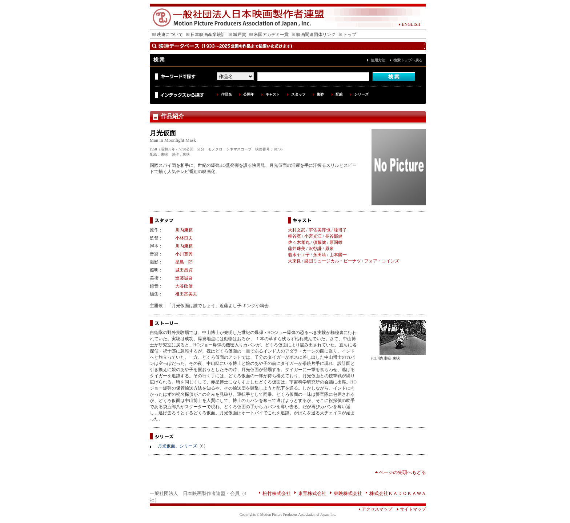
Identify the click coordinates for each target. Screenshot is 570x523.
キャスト (272, 94)
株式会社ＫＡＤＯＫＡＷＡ (397, 493)
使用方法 (378, 60)
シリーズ (361, 94)
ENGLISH (409, 24)
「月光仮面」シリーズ (175, 445)
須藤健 (319, 242)
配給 (339, 94)
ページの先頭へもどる (402, 472)
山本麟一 (338, 254)
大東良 (294, 260)
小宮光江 (313, 236)
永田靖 (319, 254)
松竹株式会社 (276, 493)
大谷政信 (184, 286)
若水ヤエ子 (299, 254)
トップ (347, 34)
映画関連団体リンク (314, 34)
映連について (167, 34)
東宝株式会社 (312, 493)
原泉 (329, 248)
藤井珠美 (296, 248)
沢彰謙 (315, 248)
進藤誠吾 (184, 278)
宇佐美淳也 (319, 230)
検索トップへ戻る (407, 60)
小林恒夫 (184, 238)
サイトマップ (409, 509)
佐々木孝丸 (299, 242)
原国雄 (335, 242)
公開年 (248, 94)
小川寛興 (184, 254)
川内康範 (184, 230)
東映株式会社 (348, 493)
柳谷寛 (294, 236)
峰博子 (340, 230)
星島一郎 (184, 262)
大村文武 (296, 230)
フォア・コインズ (381, 260)
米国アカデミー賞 (269, 34)
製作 (320, 94)
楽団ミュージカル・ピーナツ (332, 260)
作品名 (226, 94)
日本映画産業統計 (205, 34)
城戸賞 (237, 34)
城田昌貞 (184, 270)
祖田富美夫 (186, 294)
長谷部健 (333, 236)
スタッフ (298, 94)
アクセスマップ (375, 509)
